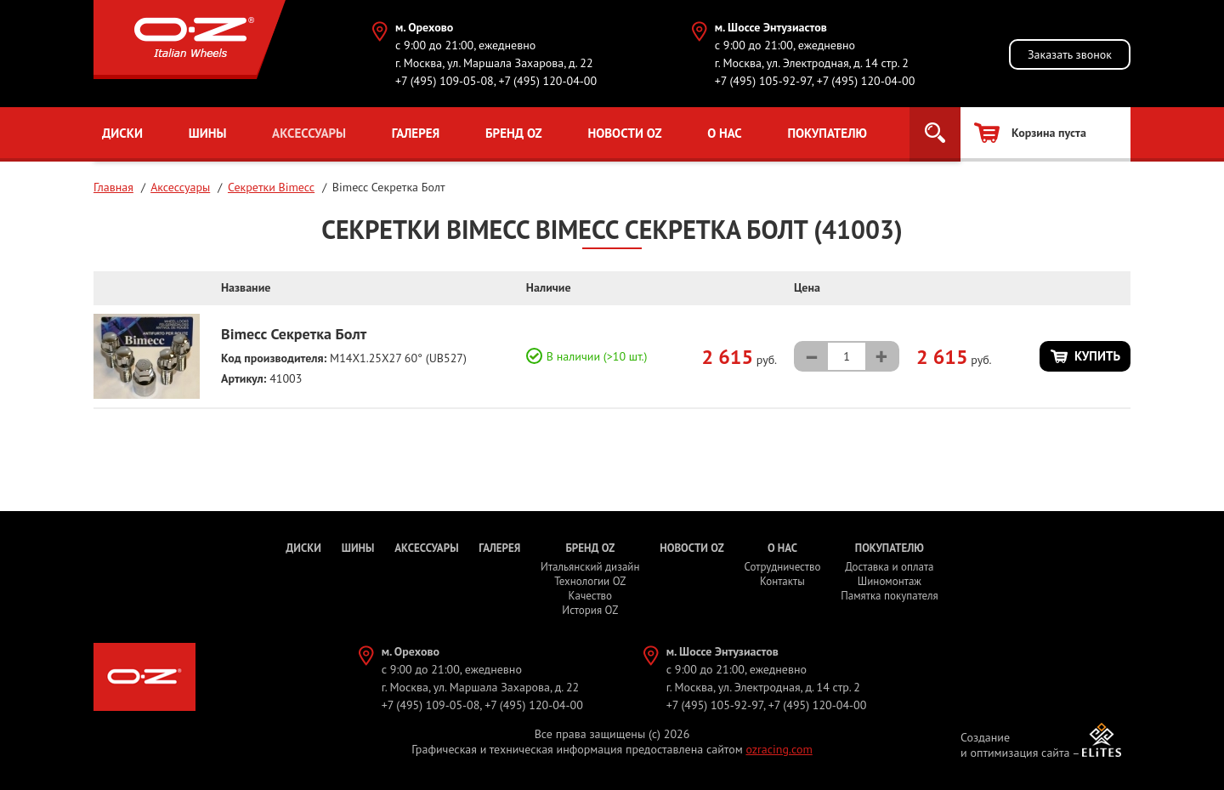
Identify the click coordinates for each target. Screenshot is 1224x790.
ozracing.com (778, 749)
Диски (122, 133)
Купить (1097, 356)
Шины (208, 133)
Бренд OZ (513, 133)
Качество (591, 595)
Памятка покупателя (889, 595)
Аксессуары (309, 133)
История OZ (590, 610)
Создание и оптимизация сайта (1015, 745)
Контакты (782, 581)
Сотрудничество (782, 567)
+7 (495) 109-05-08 (444, 80)
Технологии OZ (590, 581)
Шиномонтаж (889, 581)
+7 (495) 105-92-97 (763, 80)
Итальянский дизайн (590, 567)
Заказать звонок (1070, 54)
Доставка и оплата (889, 567)
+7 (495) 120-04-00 (547, 80)
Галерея (416, 133)
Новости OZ (624, 133)
